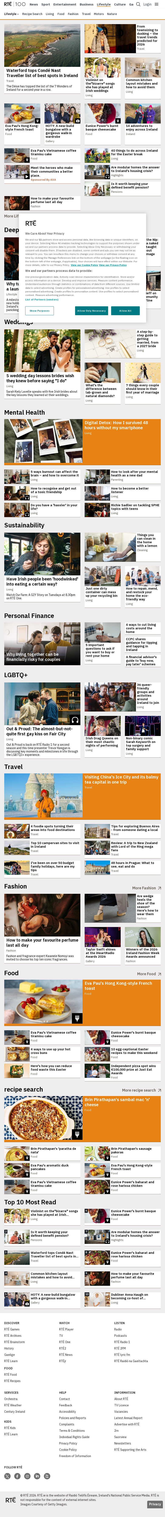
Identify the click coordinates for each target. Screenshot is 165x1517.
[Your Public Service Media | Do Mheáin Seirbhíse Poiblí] (10, 1508)
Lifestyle (104, 4)
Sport (45, 4)
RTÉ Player (66, 1338)
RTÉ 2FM (120, 1357)
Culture (120, 4)
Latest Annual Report (128, 1427)
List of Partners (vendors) (41, 299)
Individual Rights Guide (74, 1446)
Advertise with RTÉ (127, 1433)
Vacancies (121, 1420)
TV (61, 1344)
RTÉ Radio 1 (122, 1351)
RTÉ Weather (13, 1414)
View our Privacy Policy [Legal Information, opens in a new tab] (113, 265)
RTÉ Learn (11, 1370)
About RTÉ (121, 1408)
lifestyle (10, 14)
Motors (99, 14)
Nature (112, 14)
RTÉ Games (12, 1338)
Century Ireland (14, 1420)
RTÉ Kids (10, 1437)
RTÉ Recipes (12, 1390)
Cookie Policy (68, 1458)
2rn (116, 1439)
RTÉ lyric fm (122, 1363)
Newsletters (122, 1452)
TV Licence (121, 1414)
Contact (64, 1408)
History (9, 1357)
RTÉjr (62, 1370)
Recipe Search (32, 14)
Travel (86, 14)
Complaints (66, 1433)
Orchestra (11, 1408)
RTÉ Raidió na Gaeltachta (131, 1370)
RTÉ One (64, 1351)
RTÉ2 (62, 1357)
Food (60, 14)
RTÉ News (66, 1363)
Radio (118, 1338)
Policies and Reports (72, 1427)
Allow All (125, 310)
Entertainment (64, 4)
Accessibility (67, 1420)
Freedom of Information (75, 1465)
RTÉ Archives (12, 1344)
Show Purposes (39, 310)
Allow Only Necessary (91, 310)
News (34, 4)
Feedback (65, 1414)
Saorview (120, 1446)
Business (87, 4)
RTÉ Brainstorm (14, 1351)
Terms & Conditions (72, 1439)
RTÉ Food (10, 1383)
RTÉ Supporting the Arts (130, 1458)
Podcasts (120, 1344)
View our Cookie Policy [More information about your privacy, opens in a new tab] (84, 265)
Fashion (73, 14)
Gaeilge (9, 1363)
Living (50, 14)
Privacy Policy (68, 1452)
